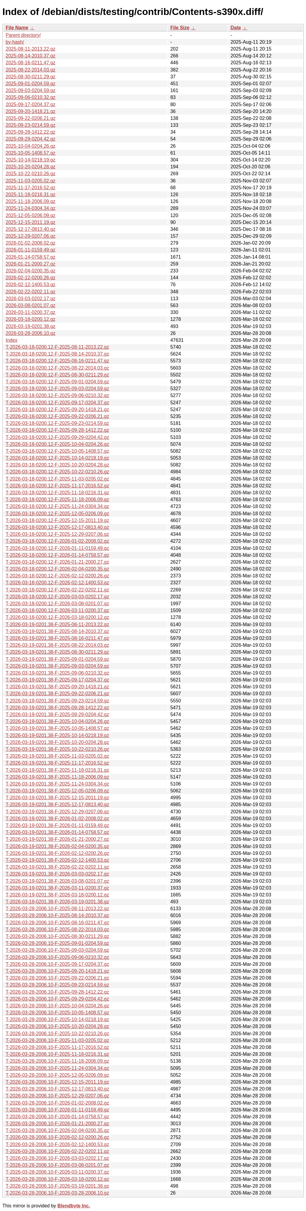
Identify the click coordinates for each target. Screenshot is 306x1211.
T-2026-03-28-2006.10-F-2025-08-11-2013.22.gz (57, 908)
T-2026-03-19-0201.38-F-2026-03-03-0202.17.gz (57, 873)
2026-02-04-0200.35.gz (30, 270)
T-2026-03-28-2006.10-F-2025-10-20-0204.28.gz (57, 1026)
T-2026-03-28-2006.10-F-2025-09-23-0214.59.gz (57, 984)
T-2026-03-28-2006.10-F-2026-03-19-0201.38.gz (57, 1186)
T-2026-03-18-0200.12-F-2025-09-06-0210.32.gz (57, 395)
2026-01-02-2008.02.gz (30, 242)
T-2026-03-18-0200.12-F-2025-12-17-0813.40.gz (57, 527)
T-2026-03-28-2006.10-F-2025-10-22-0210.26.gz (57, 1033)
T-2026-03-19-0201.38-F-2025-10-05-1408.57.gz (57, 728)
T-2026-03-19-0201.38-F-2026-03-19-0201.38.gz (57, 901)
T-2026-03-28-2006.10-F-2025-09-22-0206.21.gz (57, 977)
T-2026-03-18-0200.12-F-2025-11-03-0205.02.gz (57, 478)
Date (235, 27)
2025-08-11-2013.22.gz (30, 48)
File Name (17, 27)
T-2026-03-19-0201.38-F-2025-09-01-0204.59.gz (57, 659)
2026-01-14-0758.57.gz (30, 257)
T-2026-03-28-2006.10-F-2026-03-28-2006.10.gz (57, 1192)
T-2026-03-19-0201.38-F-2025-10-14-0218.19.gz (57, 735)
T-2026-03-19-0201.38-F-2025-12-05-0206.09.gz (57, 790)
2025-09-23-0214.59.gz (30, 125)
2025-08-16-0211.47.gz (30, 62)
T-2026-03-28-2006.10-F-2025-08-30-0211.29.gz (57, 936)
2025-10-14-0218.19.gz (30, 159)
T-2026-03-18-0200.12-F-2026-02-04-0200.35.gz (57, 568)
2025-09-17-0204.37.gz (30, 104)
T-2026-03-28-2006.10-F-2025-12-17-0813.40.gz (57, 1088)
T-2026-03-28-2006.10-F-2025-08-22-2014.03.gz (57, 929)
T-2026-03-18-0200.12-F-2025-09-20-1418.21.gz (57, 409)
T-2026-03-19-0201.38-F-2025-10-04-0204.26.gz (57, 721)
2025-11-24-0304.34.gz (30, 208)
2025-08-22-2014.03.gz (30, 69)
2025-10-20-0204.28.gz (30, 166)
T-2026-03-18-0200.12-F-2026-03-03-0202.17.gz (57, 596)
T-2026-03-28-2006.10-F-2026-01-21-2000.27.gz (57, 1123)
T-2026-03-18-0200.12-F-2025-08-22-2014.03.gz (57, 367)
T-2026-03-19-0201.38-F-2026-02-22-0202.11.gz (57, 867)
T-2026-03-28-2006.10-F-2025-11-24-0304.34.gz (57, 1068)
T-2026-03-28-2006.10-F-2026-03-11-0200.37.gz (57, 1172)
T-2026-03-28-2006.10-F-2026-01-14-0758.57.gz (57, 1116)
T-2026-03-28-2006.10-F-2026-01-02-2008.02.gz (57, 1102)
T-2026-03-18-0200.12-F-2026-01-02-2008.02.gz (57, 541)
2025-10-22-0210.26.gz (30, 173)
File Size (179, 27)
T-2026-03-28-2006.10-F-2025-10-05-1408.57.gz (57, 1012)
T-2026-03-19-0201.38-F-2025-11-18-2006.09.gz (57, 777)
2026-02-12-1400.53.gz (30, 284)
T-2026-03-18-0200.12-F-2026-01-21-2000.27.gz (57, 562)
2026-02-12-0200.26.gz (30, 277)
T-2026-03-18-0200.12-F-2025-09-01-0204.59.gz (57, 381)
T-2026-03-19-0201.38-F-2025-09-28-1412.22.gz (57, 707)
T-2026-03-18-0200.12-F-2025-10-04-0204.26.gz (57, 444)
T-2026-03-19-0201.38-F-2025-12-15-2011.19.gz (57, 797)
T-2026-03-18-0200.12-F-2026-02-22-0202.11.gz (57, 589)
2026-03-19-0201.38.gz (30, 326)
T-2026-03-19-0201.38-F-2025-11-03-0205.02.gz (57, 756)
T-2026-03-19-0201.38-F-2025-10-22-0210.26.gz (57, 749)
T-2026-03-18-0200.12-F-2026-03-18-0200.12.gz (57, 617)
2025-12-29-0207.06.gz (30, 236)
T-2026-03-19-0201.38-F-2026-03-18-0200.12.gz (57, 894)
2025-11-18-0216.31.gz (30, 194)
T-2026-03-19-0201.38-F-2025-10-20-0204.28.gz (57, 742)
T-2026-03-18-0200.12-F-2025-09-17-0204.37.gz (57, 402)
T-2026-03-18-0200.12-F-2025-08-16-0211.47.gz (57, 360)
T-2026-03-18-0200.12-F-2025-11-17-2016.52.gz (57, 485)
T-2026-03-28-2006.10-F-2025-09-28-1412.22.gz (57, 992)
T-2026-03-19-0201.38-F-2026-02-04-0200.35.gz (57, 846)
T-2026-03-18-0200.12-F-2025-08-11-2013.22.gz (57, 347)
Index (11, 340)
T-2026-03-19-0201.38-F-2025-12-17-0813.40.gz (57, 804)
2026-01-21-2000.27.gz (30, 263)
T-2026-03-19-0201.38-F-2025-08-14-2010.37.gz (57, 631)
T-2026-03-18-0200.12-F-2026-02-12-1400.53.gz (57, 582)
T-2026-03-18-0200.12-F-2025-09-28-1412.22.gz (57, 430)
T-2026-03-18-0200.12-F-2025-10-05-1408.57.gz (57, 451)
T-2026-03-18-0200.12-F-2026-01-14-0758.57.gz (57, 555)
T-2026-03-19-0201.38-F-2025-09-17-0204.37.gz (57, 679)
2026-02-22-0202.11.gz (30, 291)
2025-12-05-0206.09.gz (30, 215)
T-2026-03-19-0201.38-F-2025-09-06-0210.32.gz (57, 672)
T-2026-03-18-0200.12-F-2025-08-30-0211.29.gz (57, 374)
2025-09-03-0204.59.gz (30, 90)
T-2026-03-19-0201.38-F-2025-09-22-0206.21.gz (57, 693)
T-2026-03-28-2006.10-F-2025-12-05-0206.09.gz (57, 1075)
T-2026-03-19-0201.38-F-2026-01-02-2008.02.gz (57, 818)
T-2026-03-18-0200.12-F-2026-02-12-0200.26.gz (57, 575)
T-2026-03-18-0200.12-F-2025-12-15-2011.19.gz (57, 520)
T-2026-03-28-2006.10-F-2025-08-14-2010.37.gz (57, 915)
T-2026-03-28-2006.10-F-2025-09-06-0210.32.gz (57, 957)
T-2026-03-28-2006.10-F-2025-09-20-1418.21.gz (57, 971)
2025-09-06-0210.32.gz (30, 97)
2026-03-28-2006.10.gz (30, 333)
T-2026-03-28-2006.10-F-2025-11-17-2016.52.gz (57, 1047)
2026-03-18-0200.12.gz (30, 319)
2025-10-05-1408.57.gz (30, 152)
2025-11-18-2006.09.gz (30, 201)
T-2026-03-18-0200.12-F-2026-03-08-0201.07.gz (57, 603)
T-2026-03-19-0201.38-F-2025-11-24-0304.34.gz (57, 783)
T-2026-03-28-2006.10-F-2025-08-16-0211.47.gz (57, 922)
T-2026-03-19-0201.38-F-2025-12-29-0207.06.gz (57, 811)
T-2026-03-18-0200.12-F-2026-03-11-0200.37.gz (57, 610)
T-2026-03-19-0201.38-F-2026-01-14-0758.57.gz (57, 832)
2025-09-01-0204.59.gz (30, 83)
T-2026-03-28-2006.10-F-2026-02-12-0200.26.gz (57, 1137)
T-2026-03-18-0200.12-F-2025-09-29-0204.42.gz (57, 437)
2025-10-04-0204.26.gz (30, 146)
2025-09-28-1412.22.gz (30, 132)
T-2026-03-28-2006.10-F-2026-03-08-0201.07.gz (57, 1165)
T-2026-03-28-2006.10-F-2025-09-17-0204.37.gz (57, 964)
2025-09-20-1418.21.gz (30, 111)
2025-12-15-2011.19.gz (30, 222)
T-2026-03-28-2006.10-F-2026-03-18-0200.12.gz (57, 1179)
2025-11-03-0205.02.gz (30, 180)
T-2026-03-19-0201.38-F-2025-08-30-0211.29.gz (57, 652)
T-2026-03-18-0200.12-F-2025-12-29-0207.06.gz (57, 534)
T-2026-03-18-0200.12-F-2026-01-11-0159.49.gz (57, 548)
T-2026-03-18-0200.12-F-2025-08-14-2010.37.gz (57, 353)
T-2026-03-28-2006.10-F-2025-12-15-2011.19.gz (57, 1082)
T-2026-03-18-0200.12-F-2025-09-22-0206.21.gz (57, 416)
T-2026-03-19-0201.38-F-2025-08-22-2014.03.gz (57, 645)
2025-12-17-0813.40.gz (30, 229)
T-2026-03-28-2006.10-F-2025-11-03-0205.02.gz (57, 1040)
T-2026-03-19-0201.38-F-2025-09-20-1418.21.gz (57, 686)
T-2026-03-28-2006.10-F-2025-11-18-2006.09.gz (57, 1061)
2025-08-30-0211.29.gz (30, 76)
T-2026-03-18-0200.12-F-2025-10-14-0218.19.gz (57, 457)
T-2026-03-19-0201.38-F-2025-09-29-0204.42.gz (57, 714)
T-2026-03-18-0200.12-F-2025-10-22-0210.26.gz (57, 471)
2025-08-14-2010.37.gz (30, 55)
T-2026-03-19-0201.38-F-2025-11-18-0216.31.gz (57, 770)
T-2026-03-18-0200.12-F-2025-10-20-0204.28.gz (57, 464)
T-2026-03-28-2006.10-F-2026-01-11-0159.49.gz (57, 1109)
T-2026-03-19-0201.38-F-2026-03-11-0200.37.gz (57, 887)
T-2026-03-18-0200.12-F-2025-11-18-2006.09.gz (57, 499)
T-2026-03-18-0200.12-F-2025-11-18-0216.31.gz (57, 492)
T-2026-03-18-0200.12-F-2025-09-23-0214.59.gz (57, 423)
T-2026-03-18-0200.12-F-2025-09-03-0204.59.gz (57, 388)
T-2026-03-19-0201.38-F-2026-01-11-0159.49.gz (57, 825)
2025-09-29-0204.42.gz (30, 138)
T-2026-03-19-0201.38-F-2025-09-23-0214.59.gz (57, 700)
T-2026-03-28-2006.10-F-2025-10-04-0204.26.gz (57, 1005)
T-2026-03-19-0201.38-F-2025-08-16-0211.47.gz (57, 638)
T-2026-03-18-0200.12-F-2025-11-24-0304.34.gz (57, 506)
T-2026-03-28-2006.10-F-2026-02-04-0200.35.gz (57, 1130)
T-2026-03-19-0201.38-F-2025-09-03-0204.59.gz (57, 666)
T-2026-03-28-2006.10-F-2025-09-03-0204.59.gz (57, 950)
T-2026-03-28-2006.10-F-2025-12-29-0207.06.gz (57, 1095)
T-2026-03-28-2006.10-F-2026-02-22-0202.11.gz (57, 1151)
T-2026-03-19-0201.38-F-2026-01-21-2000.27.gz (57, 839)
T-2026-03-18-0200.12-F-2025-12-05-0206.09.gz (57, 513)
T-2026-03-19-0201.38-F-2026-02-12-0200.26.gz (57, 853)
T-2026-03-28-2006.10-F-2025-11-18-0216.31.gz (57, 1054)
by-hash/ (15, 42)
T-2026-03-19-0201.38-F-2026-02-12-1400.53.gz (57, 860)
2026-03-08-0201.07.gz (30, 305)
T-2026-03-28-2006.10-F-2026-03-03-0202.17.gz (57, 1158)
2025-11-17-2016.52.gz (30, 187)
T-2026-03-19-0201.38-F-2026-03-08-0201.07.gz (57, 881)
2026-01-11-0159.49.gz (30, 249)
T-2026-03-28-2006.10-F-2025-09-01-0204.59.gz (57, 943)
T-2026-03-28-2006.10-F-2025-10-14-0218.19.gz (57, 1019)
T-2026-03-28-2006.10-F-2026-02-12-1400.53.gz (57, 1144)
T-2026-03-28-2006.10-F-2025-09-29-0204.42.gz (57, 998)
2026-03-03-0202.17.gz (30, 298)
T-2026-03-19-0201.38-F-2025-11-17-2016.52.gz (57, 762)
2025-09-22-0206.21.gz (30, 118)
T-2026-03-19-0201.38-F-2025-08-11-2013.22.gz (57, 624)
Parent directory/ (23, 35)
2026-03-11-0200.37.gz (30, 312)
